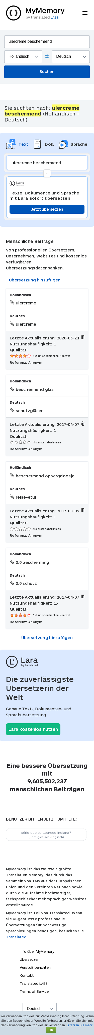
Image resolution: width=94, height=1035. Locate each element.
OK (50, 1030)
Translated (34, 983)
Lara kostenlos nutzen (33, 729)
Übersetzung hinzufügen (35, 279)
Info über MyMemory (37, 951)
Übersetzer (29, 959)
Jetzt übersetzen (47, 209)
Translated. (17, 937)
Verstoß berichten (35, 967)
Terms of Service (34, 991)
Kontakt (27, 975)
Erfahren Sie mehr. (79, 1025)
